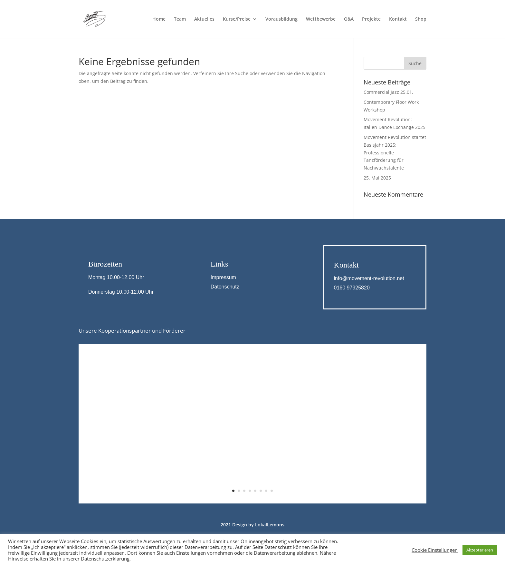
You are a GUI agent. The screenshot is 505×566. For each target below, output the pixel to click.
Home (159, 19)
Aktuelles (204, 19)
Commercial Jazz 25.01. (388, 92)
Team (180, 19)
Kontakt (398, 19)
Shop (420, 19)
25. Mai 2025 (377, 178)
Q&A (349, 19)
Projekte (371, 19)
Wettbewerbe (321, 19)
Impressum (223, 277)
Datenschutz (225, 286)
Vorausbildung (281, 19)
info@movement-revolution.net (369, 278)
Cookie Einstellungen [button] (435, 550)
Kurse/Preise (237, 19)
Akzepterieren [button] (479, 550)
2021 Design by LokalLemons (252, 525)
